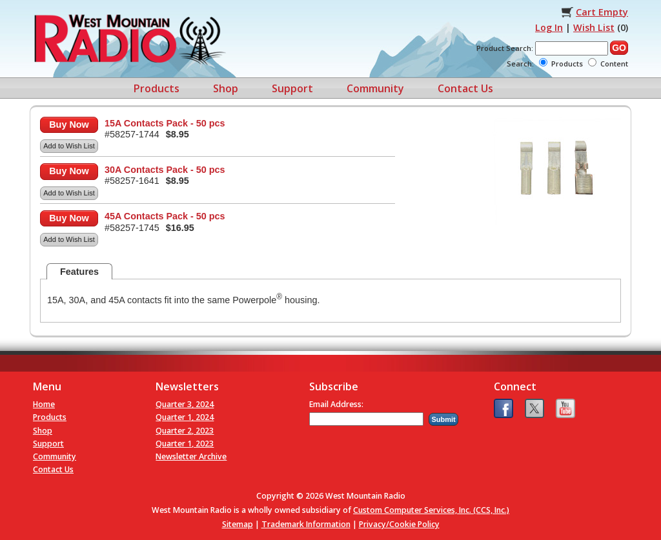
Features (79, 271)
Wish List (594, 27)
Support (292, 88)
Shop (225, 88)
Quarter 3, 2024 (185, 404)
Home (44, 404)
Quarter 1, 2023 (185, 443)
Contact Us (465, 88)
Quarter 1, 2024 (185, 417)
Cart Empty (602, 12)
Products (156, 88)
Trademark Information (306, 524)
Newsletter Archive (191, 456)
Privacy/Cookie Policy (399, 524)
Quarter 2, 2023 (185, 430)
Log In (549, 27)
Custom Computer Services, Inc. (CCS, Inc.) (431, 510)
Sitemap (237, 524)
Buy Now (69, 124)
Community (375, 88)
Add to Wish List (68, 146)
